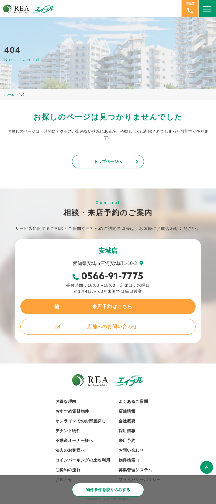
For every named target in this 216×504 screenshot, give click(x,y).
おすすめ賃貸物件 (72, 411)
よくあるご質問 (133, 401)
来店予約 (127, 440)
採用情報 (127, 430)
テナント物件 (68, 430)
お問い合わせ (131, 450)
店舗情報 (127, 411)
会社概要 (127, 421)
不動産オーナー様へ (74, 440)
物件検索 (127, 460)
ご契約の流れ (68, 470)
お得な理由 (66, 401)
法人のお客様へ (70, 450)
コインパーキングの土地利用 (82, 460)
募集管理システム (136, 470)
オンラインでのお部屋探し (80, 421)
